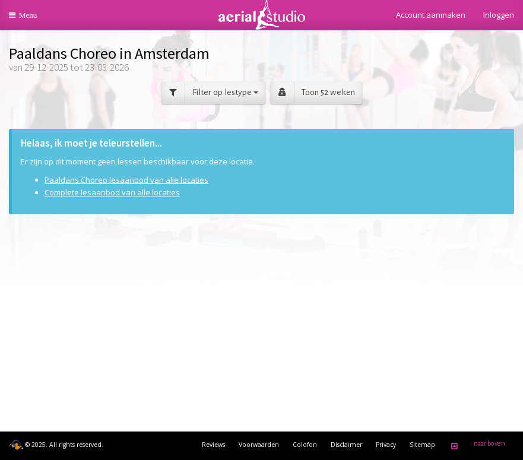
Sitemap (422, 444)
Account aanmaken (430, 14)
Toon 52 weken (313, 93)
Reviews (213, 444)
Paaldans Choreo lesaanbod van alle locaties (126, 180)
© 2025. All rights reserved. (56, 444)
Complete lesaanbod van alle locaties (112, 192)
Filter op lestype (209, 93)
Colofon (305, 444)
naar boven (476, 445)
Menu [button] (30, 19)
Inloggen (498, 14)
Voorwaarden (259, 444)
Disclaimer (346, 444)
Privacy (386, 444)
